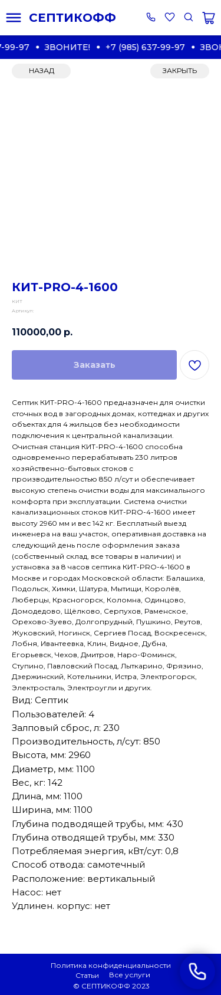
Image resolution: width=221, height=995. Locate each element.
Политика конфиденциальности (111, 965)
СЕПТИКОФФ (72, 18)
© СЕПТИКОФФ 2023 (111, 985)
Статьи (87, 975)
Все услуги (129, 974)
